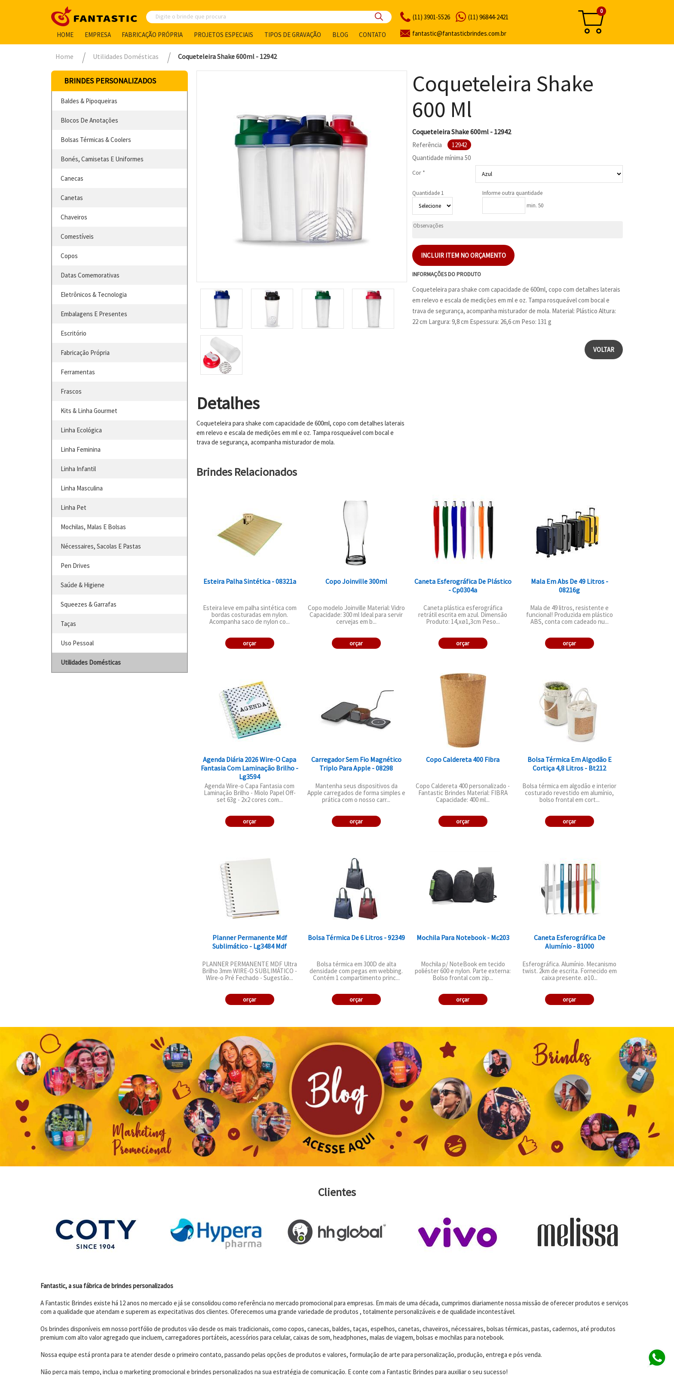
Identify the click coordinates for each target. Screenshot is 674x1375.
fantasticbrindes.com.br (459, 33)
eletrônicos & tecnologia (94, 294)
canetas (72, 198)
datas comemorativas (90, 275)
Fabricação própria (152, 35)
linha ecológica (81, 430)
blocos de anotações (89, 120)
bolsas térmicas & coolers (96, 140)
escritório (73, 333)
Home (65, 35)
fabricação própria (85, 352)
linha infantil (78, 469)
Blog (340, 35)
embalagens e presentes (94, 314)
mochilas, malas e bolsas (93, 527)
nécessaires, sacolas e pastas (101, 546)
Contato (372, 35)
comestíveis (77, 236)
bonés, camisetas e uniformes (102, 159)
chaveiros (74, 217)
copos (69, 256)
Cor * (418, 172)
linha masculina (82, 488)
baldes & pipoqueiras (89, 101)
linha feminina (81, 449)
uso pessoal (77, 643)
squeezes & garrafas (88, 604)
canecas (72, 178)
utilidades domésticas (91, 662)
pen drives (75, 565)
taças (68, 624)
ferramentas (78, 372)
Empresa (98, 35)
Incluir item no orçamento (463, 255)
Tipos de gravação (292, 35)
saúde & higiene (82, 585)
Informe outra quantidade (512, 193)
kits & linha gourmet (89, 411)
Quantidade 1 (428, 193)
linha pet (73, 507)
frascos (71, 391)
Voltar (603, 349)
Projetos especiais (223, 35)
